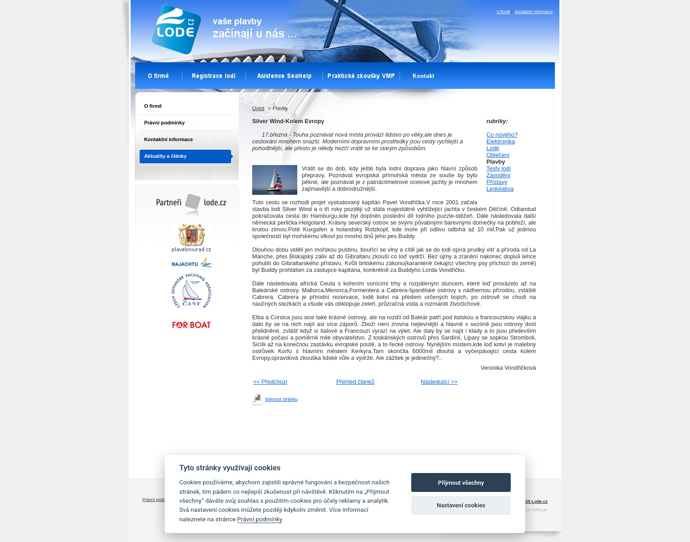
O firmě (153, 106)
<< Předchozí (270, 381)
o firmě (503, 11)
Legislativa (499, 188)
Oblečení (497, 155)
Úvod (258, 108)
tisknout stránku (281, 399)
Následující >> (439, 381)
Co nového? (502, 134)
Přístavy (496, 182)
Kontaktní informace (168, 139)
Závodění (498, 175)
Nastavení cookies (461, 505)
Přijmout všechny (461, 482)
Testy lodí (498, 168)
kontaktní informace (534, 11)
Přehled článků (355, 381)
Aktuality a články (165, 156)
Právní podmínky (164, 122)
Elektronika (500, 141)
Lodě (492, 148)
